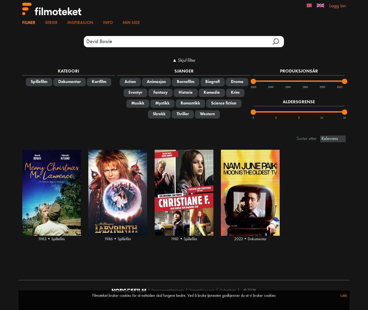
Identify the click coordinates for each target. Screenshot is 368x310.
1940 (270, 87)
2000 (322, 87)
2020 (339, 87)
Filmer (28, 23)
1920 (253, 87)
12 (321, 117)
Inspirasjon (80, 23)
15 (344, 117)
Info (108, 23)
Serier (51, 23)
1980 (304, 87)
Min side (131, 23)
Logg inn (337, 6)
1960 (287, 87)
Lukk (343, 296)
